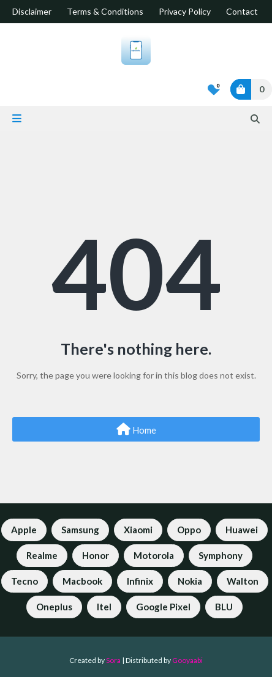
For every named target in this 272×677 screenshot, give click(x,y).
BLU (224, 606)
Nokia (190, 580)
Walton (243, 580)
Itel (104, 606)
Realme (42, 555)
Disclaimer (31, 11)
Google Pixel (163, 606)
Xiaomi (138, 529)
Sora (113, 660)
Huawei (241, 529)
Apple (24, 529)
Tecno (24, 580)
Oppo (189, 529)
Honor (95, 555)
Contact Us (248, 11)
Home (136, 429)
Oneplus (54, 606)
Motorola (154, 555)
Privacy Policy (185, 11)
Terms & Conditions (105, 11)
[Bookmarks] (214, 89)
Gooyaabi (187, 660)
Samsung (80, 529)
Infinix (140, 580)
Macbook (82, 580)
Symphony (220, 555)
